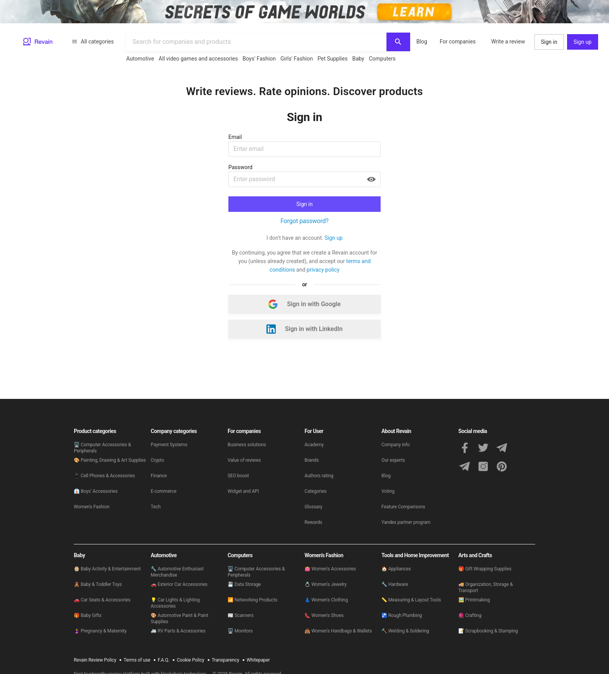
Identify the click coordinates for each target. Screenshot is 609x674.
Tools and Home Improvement (415, 555)
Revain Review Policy (95, 660)
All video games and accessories (198, 58)
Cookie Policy (190, 660)
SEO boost (238, 475)
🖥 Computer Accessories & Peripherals (102, 448)
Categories (315, 491)
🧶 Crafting (469, 615)
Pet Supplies (332, 58)
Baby (358, 58)
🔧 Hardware (394, 584)
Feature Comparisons (403, 506)
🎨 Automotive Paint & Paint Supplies (179, 618)
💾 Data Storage (244, 584)
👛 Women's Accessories (330, 569)
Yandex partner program (406, 522)
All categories (92, 41)
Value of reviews (244, 460)
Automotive (140, 58)
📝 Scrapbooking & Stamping (488, 631)
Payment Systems (169, 444)
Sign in (549, 42)
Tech (155, 506)
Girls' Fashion (296, 58)
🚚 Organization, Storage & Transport (485, 587)
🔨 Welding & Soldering (405, 631)
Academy (314, 444)
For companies (458, 41)
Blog (421, 41)
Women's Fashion (92, 506)
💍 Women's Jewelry (325, 584)
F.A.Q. (163, 660)
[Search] (398, 42)
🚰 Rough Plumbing (401, 615)
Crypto (157, 460)
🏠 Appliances (396, 569)
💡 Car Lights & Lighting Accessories (175, 603)
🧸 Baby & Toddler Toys (98, 584)
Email (235, 137)
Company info (395, 444)
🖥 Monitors (240, 631)
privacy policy (323, 270)
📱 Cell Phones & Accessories (104, 475)
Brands (311, 460)
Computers (382, 58)
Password (240, 167)
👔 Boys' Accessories (96, 491)
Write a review (508, 41)
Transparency (225, 660)
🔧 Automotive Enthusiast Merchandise (177, 572)
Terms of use (137, 660)
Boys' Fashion (259, 58)
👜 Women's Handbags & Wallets (338, 631)
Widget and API (243, 491)
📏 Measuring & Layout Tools (411, 600)
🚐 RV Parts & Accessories (178, 631)
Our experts (393, 460)
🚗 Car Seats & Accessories (102, 600)
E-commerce (163, 491)
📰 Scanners (241, 615)
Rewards (313, 522)
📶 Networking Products (252, 600)
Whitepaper (258, 660)
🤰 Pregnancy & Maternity (100, 631)
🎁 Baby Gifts (87, 615)
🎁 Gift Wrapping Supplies (485, 569)
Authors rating (318, 475)
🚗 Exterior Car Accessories (179, 584)
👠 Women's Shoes (324, 615)
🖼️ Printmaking (474, 600)
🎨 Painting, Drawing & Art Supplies (110, 460)
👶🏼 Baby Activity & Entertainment (107, 569)
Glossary (313, 506)
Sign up (583, 42)
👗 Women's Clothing (326, 600)
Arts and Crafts (475, 555)
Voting (388, 491)
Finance (159, 475)
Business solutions (247, 444)
